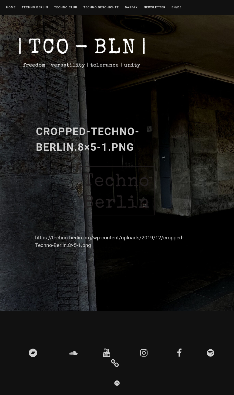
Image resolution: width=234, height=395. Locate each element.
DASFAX (131, 7)
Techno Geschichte (101, 7)
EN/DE (177, 7)
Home (11, 7)
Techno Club (65, 7)
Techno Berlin (35, 7)
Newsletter (155, 7)
